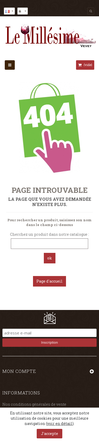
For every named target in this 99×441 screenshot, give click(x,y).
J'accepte (49, 433)
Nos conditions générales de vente (34, 404)
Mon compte (19, 371)
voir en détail (59, 423)
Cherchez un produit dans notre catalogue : (49, 234)
